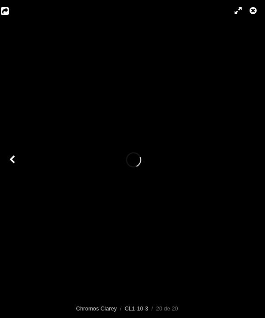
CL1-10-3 (136, 308)
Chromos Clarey (96, 308)
